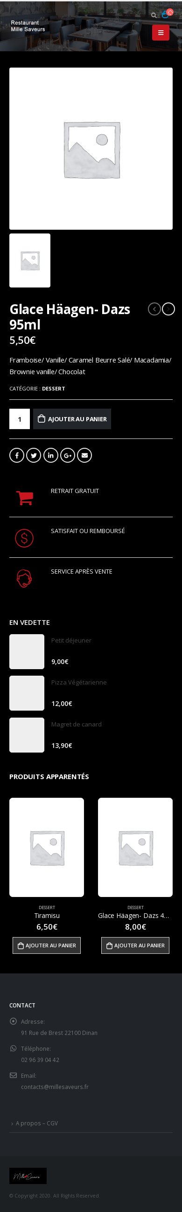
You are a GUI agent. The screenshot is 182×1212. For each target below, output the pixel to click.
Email (84, 455)
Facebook (16, 455)
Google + (67, 455)
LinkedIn (50, 455)
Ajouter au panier (77, 419)
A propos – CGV (37, 1123)
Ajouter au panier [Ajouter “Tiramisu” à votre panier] (51, 945)
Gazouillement (33, 455)
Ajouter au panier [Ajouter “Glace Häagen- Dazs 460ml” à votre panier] (139, 945)
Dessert (53, 388)
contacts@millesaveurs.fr (55, 1086)
